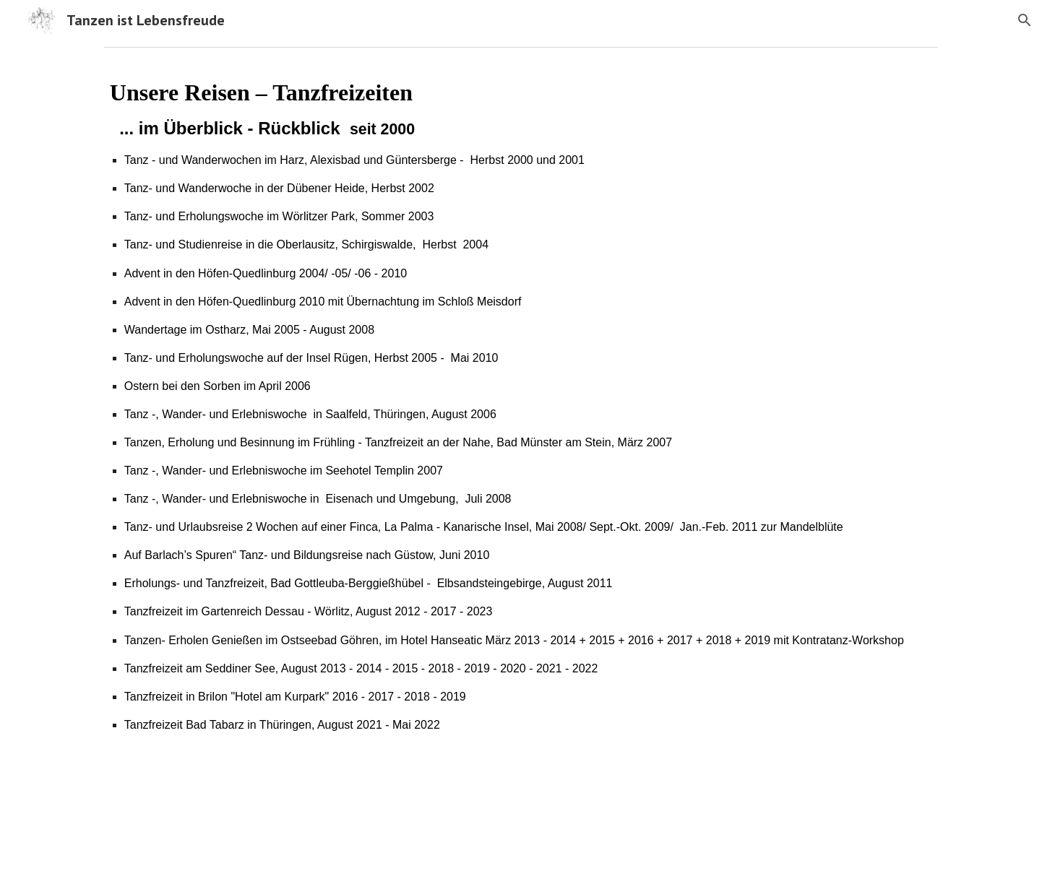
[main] (521, 405)
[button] (1024, 20)
